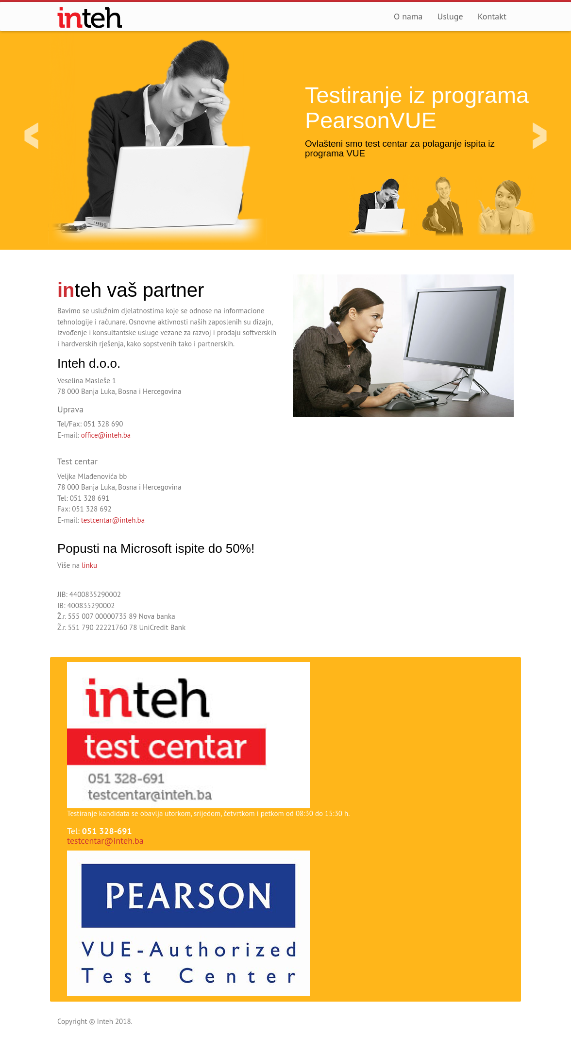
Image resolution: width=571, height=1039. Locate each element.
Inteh (90, 17)
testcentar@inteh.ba (113, 520)
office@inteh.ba (106, 435)
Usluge (450, 16)
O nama (408, 16)
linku (89, 565)
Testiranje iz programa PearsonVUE (417, 108)
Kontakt (492, 16)
